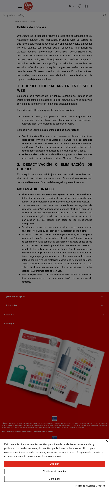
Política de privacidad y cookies (90, 486)
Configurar (54, 479)
